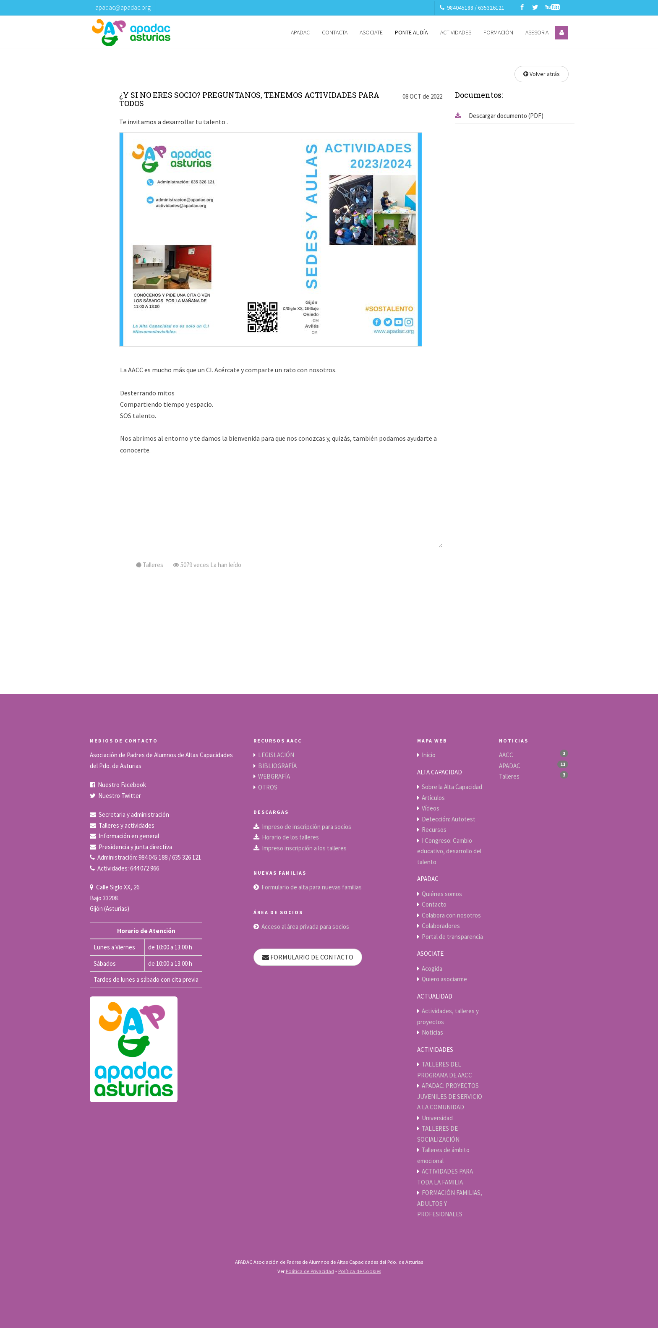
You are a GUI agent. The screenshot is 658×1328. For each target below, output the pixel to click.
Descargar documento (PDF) (499, 116)
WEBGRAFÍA (274, 776)
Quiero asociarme (444, 979)
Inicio (429, 755)
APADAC (300, 32)
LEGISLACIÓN (276, 755)
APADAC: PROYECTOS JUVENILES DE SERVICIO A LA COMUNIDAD (449, 1096)
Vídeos (430, 808)
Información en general (129, 836)
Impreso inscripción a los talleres (304, 848)
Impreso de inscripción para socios (306, 827)
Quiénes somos (442, 894)
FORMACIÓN (498, 32)
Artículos (433, 798)
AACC (506, 755)
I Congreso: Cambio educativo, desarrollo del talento (449, 851)
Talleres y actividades (126, 825)
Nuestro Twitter (119, 796)
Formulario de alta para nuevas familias (311, 887)
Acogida (432, 968)
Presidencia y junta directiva (135, 847)
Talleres (509, 776)
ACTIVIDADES (455, 32)
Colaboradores (441, 926)
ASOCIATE (371, 32)
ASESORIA (536, 32)
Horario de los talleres (290, 837)
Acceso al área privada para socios (305, 927)
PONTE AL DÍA (411, 32)
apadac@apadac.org (123, 7)
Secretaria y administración (134, 814)
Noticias (432, 1032)
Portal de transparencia (452, 937)
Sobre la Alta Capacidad (452, 787)
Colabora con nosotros (451, 915)
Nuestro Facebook (122, 785)
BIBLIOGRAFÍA (277, 766)
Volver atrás (541, 74)
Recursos (434, 830)
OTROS (267, 787)
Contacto (434, 904)
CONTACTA (334, 32)
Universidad (437, 1118)
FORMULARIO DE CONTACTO (307, 957)
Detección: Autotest (448, 819)
